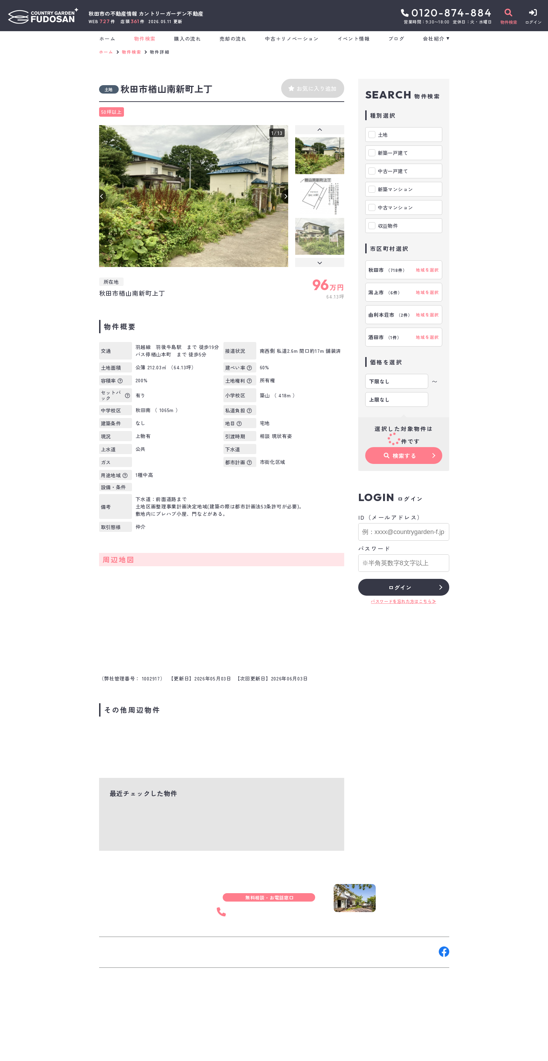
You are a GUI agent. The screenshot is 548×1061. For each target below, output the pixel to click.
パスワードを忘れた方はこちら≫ (403, 601)
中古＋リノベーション (292, 38)
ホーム (107, 38)
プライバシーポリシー (220, 1050)
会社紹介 (434, 38)
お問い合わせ (120, 951)
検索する (400, 455)
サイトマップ (268, 1050)
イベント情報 (354, 38)
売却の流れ (233, 38)
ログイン (400, 587)
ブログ (396, 38)
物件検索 (145, 38)
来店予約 (177, 951)
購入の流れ (187, 38)
